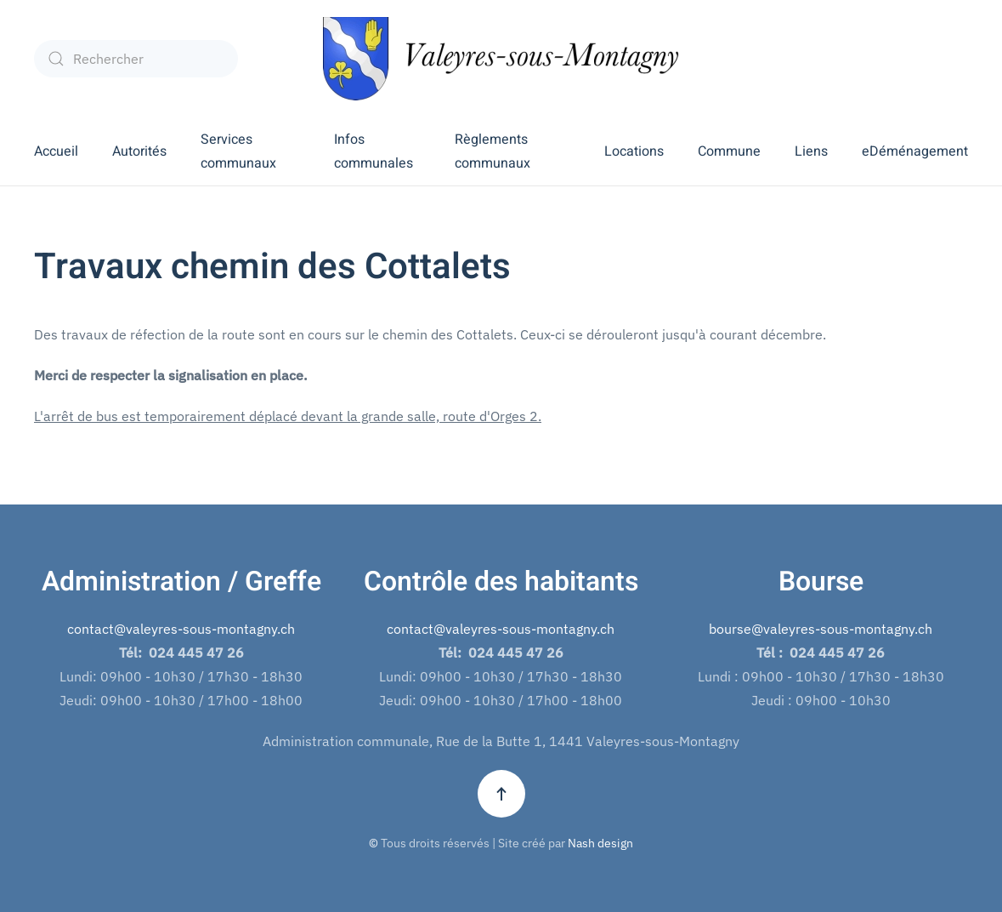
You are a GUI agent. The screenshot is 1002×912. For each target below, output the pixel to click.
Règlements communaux (492, 151)
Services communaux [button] (238, 151)
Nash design (600, 843)
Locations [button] (634, 151)
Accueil (56, 151)
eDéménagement (915, 151)
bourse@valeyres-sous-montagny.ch (820, 628)
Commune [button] (729, 151)
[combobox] (136, 58)
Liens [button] (811, 151)
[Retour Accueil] (501, 58)
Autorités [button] (139, 151)
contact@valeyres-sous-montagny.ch (181, 628)
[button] (501, 794)
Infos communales (373, 151)
